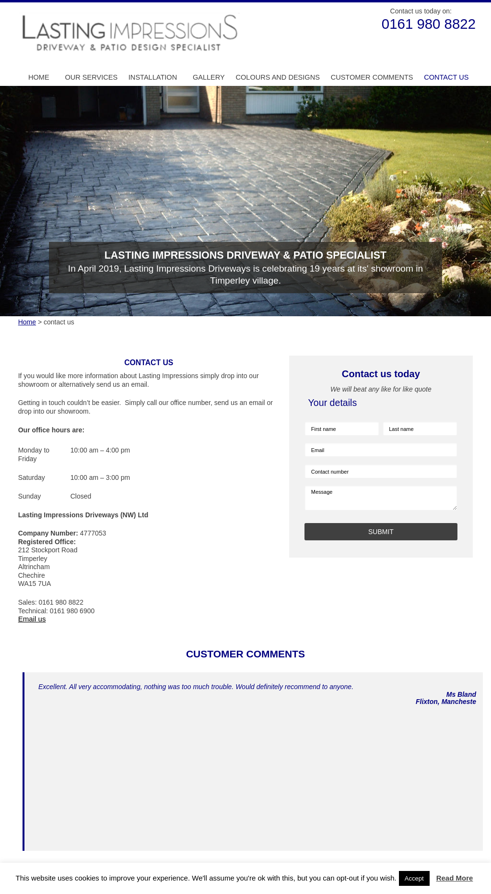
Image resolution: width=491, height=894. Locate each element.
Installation (153, 77)
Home (38, 77)
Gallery (209, 77)
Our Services (91, 77)
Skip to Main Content (15, 2)
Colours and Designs (277, 77)
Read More (454, 878)
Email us (32, 619)
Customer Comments (372, 77)
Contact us (446, 77)
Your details (332, 402)
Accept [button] (414, 878)
